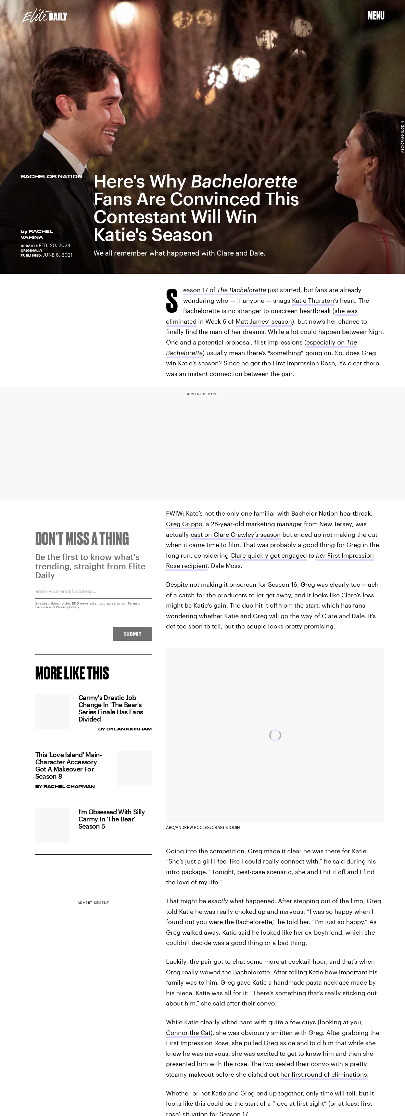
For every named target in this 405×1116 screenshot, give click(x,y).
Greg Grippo (184, 524)
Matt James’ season (264, 321)
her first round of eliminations (323, 1074)
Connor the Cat (188, 1032)
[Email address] (93, 596)
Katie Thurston (313, 300)
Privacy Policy (67, 610)
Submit (132, 636)
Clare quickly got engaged (268, 555)
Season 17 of (224, 290)
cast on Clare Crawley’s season (236, 534)
